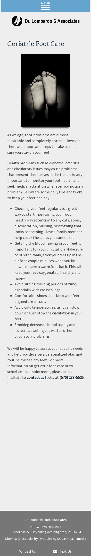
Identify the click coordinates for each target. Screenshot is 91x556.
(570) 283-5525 (71, 377)
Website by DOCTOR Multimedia (63, 538)
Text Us (62, 551)
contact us (35, 377)
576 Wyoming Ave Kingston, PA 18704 (54, 532)
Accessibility (28, 538)
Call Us (27, 551)
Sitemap (11, 538)
